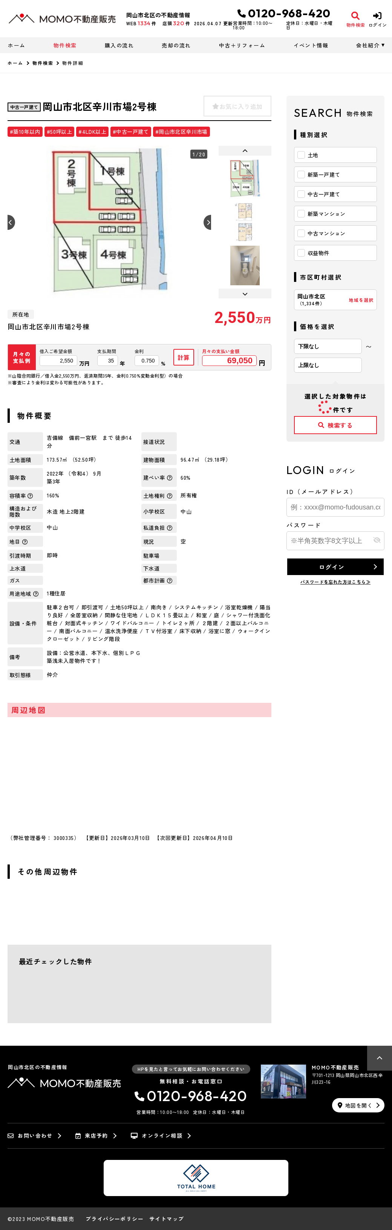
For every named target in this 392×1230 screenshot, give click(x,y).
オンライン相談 (156, 1136)
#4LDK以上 (92, 131)
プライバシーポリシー (115, 1218)
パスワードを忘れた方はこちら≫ (335, 581)
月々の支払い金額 (220, 351)
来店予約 (91, 1136)
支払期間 (106, 351)
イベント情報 (311, 45)
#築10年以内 (25, 131)
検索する (335, 425)
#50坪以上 (59, 131)
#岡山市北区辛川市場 (181, 131)
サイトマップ (166, 1218)
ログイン (331, 566)
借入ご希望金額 (56, 351)
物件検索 (65, 45)
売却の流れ (176, 45)
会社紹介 (368, 45)
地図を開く (355, 1105)
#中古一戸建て (131, 131)
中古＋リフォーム (242, 45)
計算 (184, 357)
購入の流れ (119, 45)
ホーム (16, 45)
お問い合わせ (30, 1136)
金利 (139, 351)
